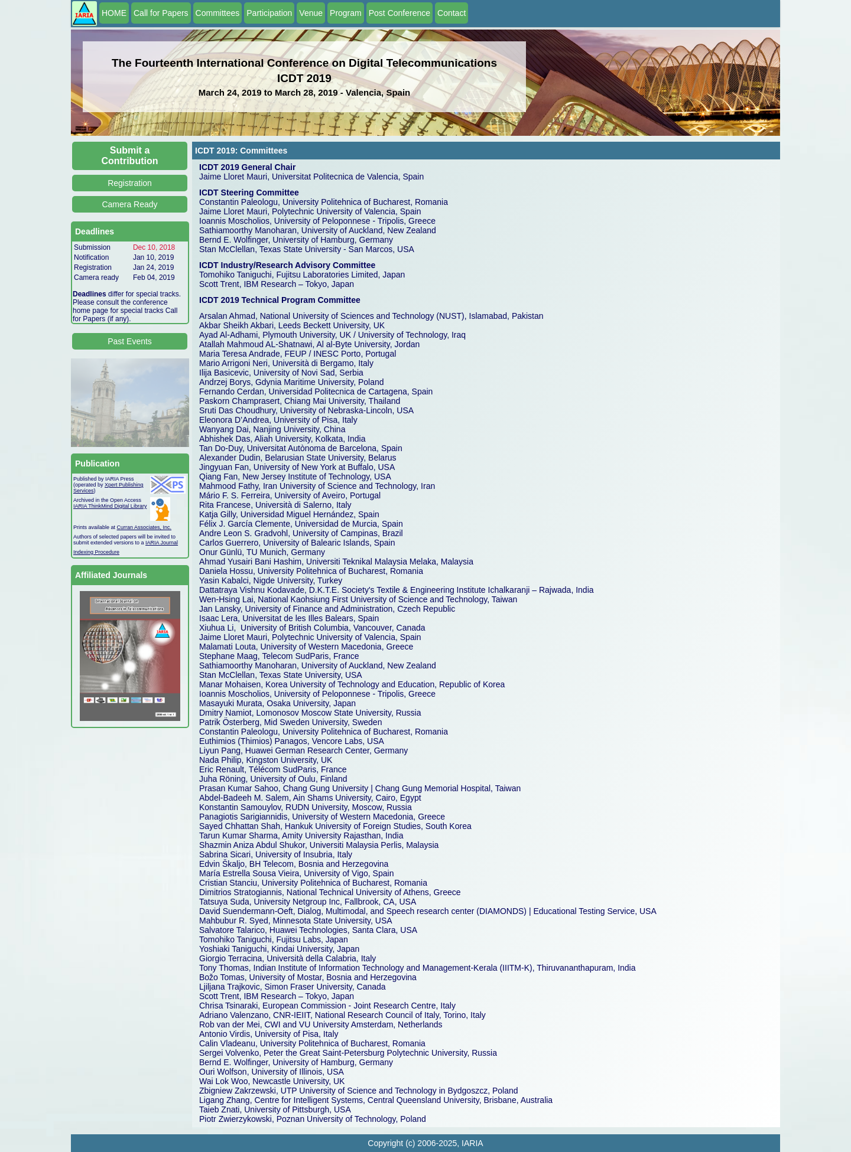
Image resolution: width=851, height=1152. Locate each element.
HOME (114, 13)
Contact (451, 13)
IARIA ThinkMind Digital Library (110, 506)
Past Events (130, 341)
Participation (269, 13)
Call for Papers (161, 13)
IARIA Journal (161, 543)
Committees (218, 13)
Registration (130, 183)
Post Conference (399, 13)
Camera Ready (129, 204)
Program (346, 13)
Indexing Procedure (96, 552)
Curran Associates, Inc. (144, 527)
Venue (311, 13)
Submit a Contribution (130, 155)
